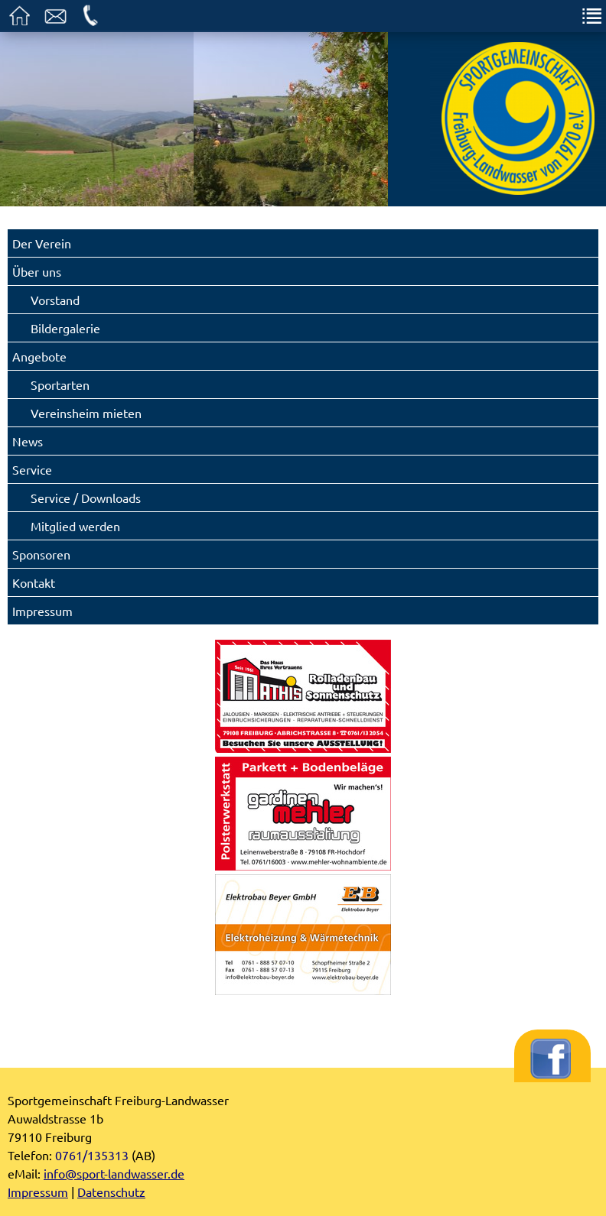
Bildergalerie (65, 328)
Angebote (39, 356)
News (27, 441)
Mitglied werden (75, 525)
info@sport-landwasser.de (114, 1173)
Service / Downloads (86, 497)
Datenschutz (111, 1191)
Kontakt (33, 582)
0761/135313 (92, 1154)
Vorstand (55, 299)
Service (32, 469)
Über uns (36, 271)
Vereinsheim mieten (86, 412)
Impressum (42, 610)
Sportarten (60, 384)
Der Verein (41, 243)
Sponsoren (41, 554)
